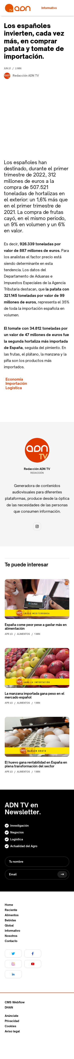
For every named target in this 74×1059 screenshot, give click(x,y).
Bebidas (10, 920)
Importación (16, 383)
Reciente (11, 910)
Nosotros (11, 935)
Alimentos (12, 915)
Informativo (12, 930)
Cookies (10, 1026)
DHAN (9, 1007)
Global (9, 925)
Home (9, 904)
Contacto (11, 941)
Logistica (14, 388)
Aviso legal (12, 1031)
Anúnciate (11, 1015)
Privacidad (12, 1021)
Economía (14, 379)
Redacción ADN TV (37, 469)
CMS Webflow (15, 1002)
